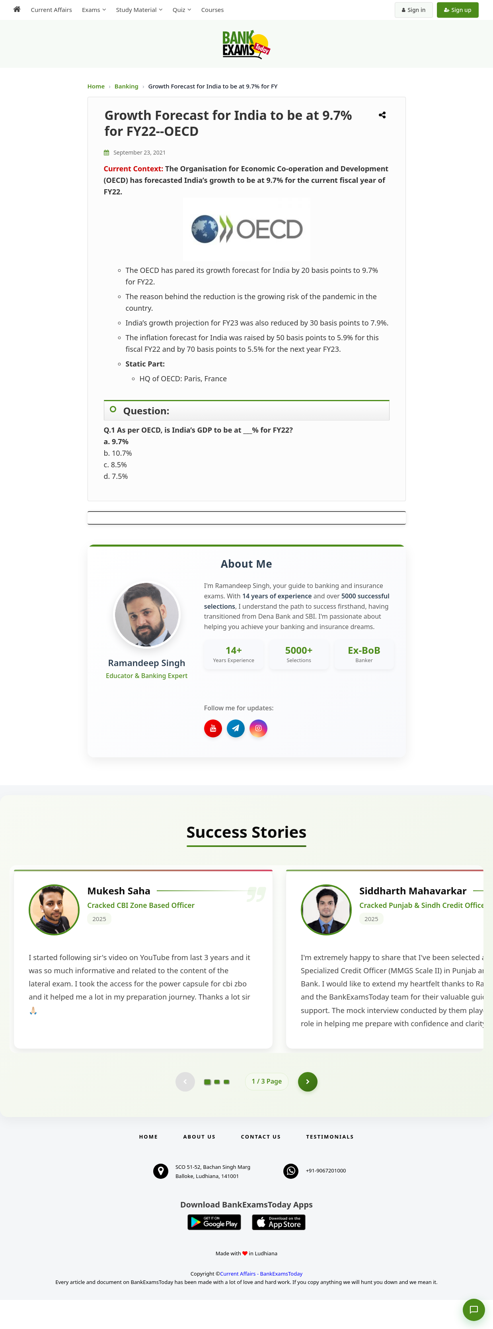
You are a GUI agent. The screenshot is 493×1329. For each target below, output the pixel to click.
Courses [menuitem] (212, 10)
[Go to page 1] (207, 1110)
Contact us (261, 1165)
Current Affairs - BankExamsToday (261, 1302)
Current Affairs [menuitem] (50, 10)
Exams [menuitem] (90, 10)
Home (96, 86)
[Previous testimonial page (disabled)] (185, 1111)
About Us (199, 1165)
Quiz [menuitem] (178, 10)
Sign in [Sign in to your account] (414, 10)
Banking (126, 86)
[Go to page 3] (226, 1110)
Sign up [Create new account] (458, 10)
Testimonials (330, 1165)
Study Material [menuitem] (135, 10)
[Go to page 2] (217, 1110)
